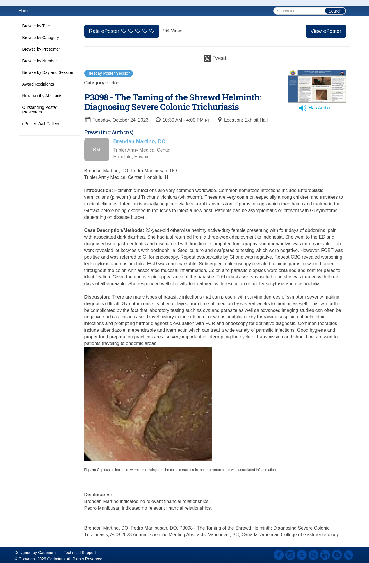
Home (24, 10)
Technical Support (80, 552)
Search (335, 11)
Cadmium (47, 552)
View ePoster (326, 31)
